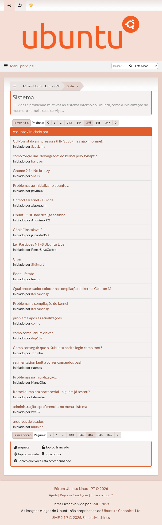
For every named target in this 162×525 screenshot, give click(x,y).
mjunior (37, 427)
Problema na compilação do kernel (40, 303)
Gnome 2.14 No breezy (31, 170)
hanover (37, 161)
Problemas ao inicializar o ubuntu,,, (41, 185)
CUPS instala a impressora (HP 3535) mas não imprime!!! (58, 141)
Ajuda (53, 495)
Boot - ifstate (23, 273)
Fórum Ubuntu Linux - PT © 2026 (81, 488)
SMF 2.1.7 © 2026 (66, 517)
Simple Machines (96, 517)
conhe (35, 323)
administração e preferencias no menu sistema (50, 406)
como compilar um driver (33, 332)
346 (98, 122)
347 (107, 122)
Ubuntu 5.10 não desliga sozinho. (39, 214)
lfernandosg (40, 294)
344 (79, 122)
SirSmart (37, 264)
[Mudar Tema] (31, 5)
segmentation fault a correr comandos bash (47, 362)
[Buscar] (130, 66)
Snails (35, 176)
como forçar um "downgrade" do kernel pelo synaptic (55, 156)
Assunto (19, 131)
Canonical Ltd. (129, 510)
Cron (17, 259)
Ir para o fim (21, 123)
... (61, 122)
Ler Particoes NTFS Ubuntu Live (38, 244)
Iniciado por (38, 131)
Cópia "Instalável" (27, 229)
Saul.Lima (38, 146)
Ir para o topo (22, 435)
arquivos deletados (28, 421)
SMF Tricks (100, 503)
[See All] (14, 86)
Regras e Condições (74, 495)
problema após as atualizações (37, 318)
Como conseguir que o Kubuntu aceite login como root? (57, 347)
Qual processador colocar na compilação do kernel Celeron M (62, 288)
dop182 (36, 338)
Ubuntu (108, 510)
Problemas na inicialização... (35, 377)
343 (69, 122)
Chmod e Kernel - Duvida (33, 200)
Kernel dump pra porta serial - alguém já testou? (51, 391)
